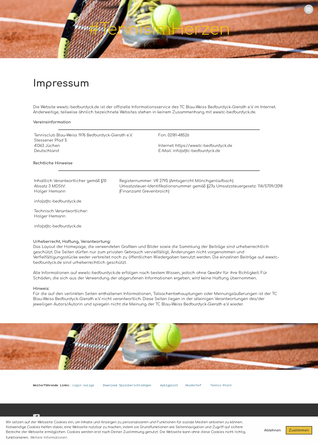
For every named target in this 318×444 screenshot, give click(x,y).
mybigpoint (169, 385)
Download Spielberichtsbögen (127, 385)
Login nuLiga (83, 385)
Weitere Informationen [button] (48, 437)
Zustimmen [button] (299, 430)
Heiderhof (193, 385)
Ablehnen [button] (272, 430)
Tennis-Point (221, 385)
